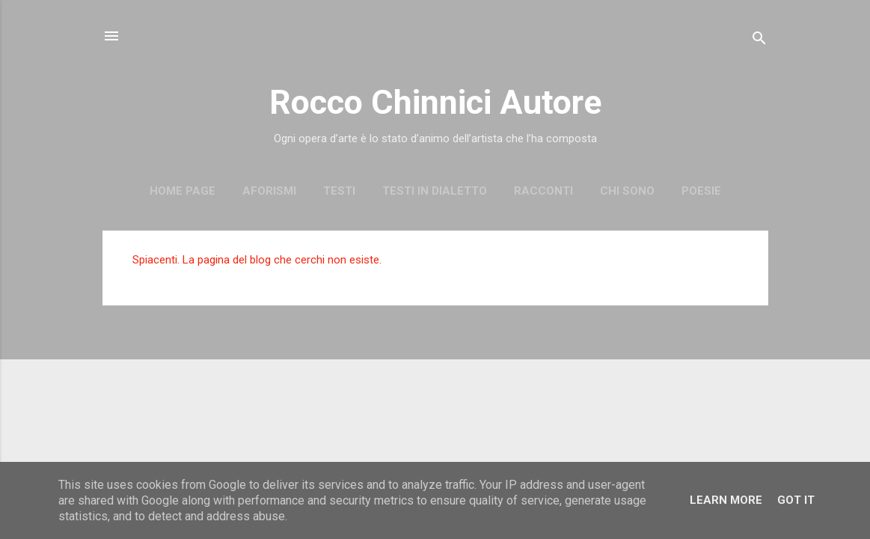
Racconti (543, 191)
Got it (796, 500)
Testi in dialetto (434, 191)
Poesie (701, 191)
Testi (339, 191)
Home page (182, 191)
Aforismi (269, 191)
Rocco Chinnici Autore (435, 102)
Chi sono (627, 191)
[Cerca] (759, 41)
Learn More (726, 500)
